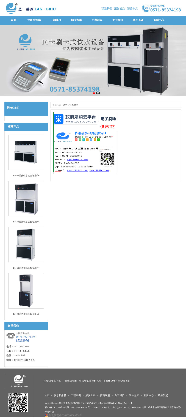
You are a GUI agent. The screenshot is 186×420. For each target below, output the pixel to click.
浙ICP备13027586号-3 (55, 407)
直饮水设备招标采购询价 (117, 381)
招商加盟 (97, 20)
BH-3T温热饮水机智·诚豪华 (26, 268)
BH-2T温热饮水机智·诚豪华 (26, 314)
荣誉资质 (119, 8)
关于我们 (117, 20)
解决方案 (76, 20)
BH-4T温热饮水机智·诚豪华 (26, 221)
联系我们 (106, 8)
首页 (13, 20)
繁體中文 (132, 8)
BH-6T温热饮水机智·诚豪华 (26, 175)
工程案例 (56, 20)
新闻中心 (158, 20)
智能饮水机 (71, 381)
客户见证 (138, 20)
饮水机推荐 (34, 20)
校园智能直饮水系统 (90, 381)
